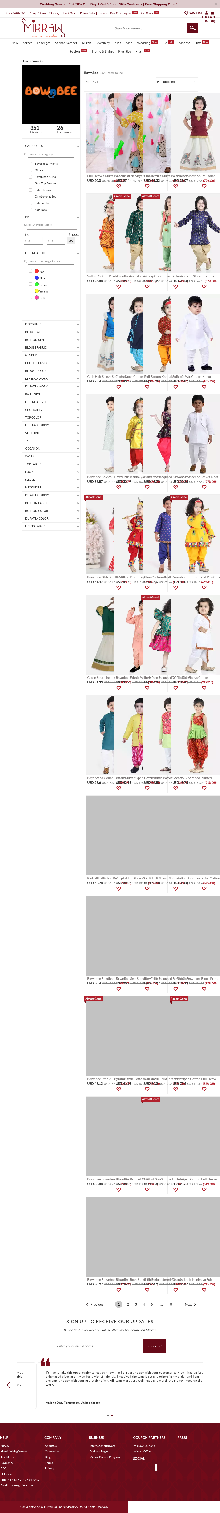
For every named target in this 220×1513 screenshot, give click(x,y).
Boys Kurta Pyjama (46, 163)
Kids (117, 43)
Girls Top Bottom (45, 183)
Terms (49, 1462)
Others (39, 170)
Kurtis (86, 43)
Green (41, 284)
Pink (40, 297)
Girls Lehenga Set (45, 196)
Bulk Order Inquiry (120, 13)
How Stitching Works (14, 1451)
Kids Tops (41, 209)
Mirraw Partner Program (105, 1457)
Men (129, 43)
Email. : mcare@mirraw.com (18, 1485)
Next (188, 1304)
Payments (7, 1462)
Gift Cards (150, 13)
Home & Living (103, 51)
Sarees (27, 43)
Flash (143, 51)
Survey (103, 13)
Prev (10, 1385)
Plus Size (124, 51)
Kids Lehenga (43, 190)
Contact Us (52, 1451)
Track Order (70, 13)
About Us (51, 1446)
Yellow (41, 291)
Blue (40, 278)
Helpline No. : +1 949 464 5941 (20, 1479)
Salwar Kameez (66, 43)
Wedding (147, 42)
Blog (48, 1457)
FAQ (4, 1468)
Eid (168, 42)
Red (39, 271)
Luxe (202, 42)
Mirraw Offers (142, 1451)
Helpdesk (6, 1474)
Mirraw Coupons (144, 1446)
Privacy (49, 1468)
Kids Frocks (42, 203)
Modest (184, 43)
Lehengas (43, 43)
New (14, 43)
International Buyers (102, 1446)
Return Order (87, 13)
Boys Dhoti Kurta (45, 177)
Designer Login (99, 1451)
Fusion (78, 51)
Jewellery (103, 43)
